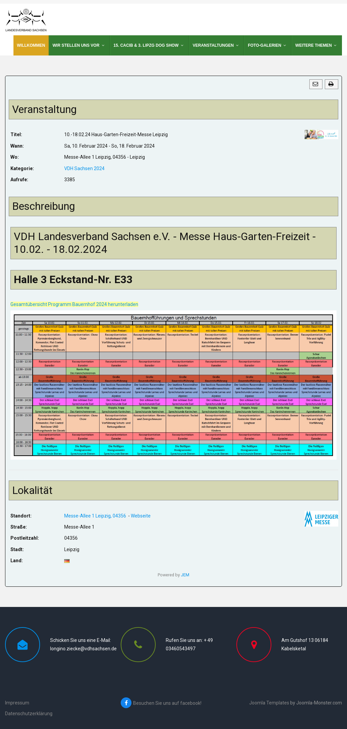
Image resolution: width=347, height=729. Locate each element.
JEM (185, 574)
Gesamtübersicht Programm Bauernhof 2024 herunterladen (74, 304)
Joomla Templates (269, 702)
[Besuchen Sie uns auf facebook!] (175, 702)
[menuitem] (31, 45)
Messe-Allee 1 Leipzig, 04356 (95, 516)
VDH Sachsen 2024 (84, 168)
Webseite (141, 516)
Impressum (17, 702)
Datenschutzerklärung (28, 713)
